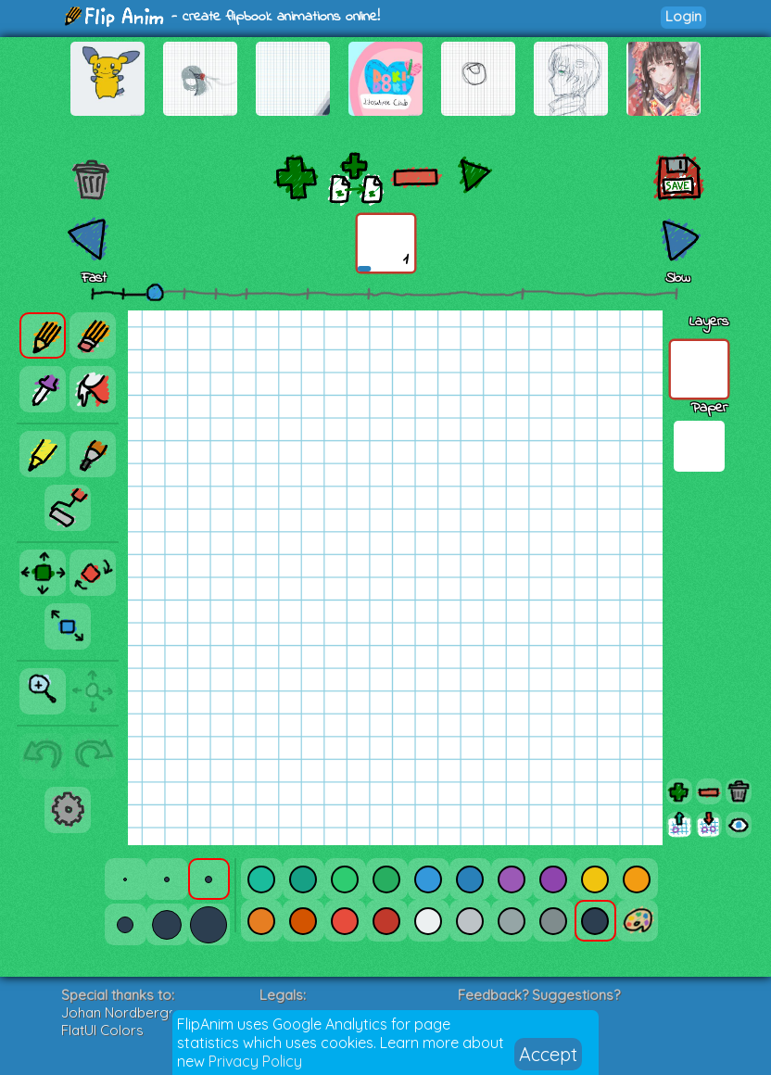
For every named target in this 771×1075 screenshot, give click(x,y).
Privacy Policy (255, 1061)
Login (683, 16)
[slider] (154, 292)
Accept (548, 1054)
